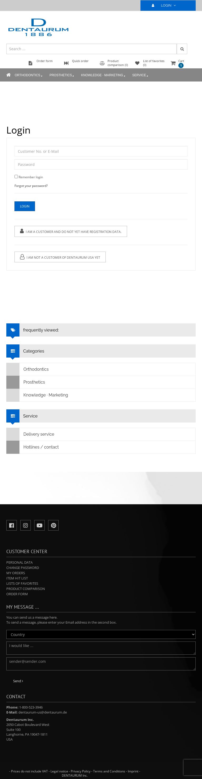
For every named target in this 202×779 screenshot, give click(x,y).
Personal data (19, 562)
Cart (181, 63)
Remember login (31, 177)
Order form (17, 594)
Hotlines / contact (33, 447)
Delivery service (30, 434)
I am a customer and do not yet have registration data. (71, 231)
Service (140, 75)
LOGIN (166, 5)
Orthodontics (29, 75)
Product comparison (25, 588)
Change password (22, 567)
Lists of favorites (22, 583)
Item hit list (17, 578)
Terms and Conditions (109, 771)
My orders (15, 573)
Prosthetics (62, 75)
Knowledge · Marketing (103, 75)
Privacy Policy (80, 771)
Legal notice (59, 771)
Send (18, 681)
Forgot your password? (31, 186)
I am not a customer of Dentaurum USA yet (60, 257)
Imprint (133, 771)
